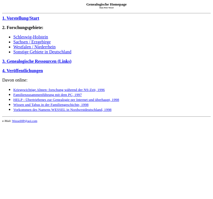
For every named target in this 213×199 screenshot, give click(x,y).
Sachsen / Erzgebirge (32, 42)
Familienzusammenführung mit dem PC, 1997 (47, 95)
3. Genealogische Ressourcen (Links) (36, 61)
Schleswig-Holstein (30, 37)
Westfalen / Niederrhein (34, 46)
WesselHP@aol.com (24, 120)
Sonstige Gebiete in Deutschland (42, 51)
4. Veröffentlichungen (22, 70)
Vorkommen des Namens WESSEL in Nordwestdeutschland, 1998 (62, 110)
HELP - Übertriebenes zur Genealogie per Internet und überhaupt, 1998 (66, 100)
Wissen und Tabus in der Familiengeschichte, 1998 (50, 105)
